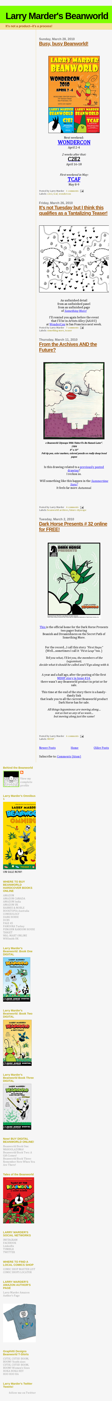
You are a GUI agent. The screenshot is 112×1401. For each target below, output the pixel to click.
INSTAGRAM (10, 1240)
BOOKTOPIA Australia (16, 911)
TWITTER (9, 1252)
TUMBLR (8, 1249)
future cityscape (77, 510)
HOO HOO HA (11, 1374)
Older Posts (101, 747)
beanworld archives (57, 510)
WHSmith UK (11, 938)
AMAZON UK (10, 904)
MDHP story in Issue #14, (74, 678)
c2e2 (49, 194)
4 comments (72, 507)
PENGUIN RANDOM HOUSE (19, 929)
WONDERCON (74, 142)
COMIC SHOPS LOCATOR (17, 1272)
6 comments (72, 736)
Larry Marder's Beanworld (57, 16)
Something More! (75, 311)
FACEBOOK (9, 1243)
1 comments (72, 191)
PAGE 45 (8, 923)
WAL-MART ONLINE (15, 935)
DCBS (6, 920)
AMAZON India (12, 901)
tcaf (56, 194)
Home (74, 747)
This (43, 627)
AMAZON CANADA (14, 898)
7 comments (72, 327)
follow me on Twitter (22, 1392)
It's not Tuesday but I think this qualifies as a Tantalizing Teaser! (73, 210)
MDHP (50, 739)
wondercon (65, 194)
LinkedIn (8, 1246)
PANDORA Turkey (13, 926)
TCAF (74, 179)
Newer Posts (47, 747)
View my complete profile (26, 782)
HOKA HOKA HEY (13, 1371)
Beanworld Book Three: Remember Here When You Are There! (19, 1161)
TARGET (8, 932)
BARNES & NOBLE (13, 908)
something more (55, 330)
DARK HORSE (11, 917)
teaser (68, 330)
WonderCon (57, 324)
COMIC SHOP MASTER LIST (19, 1269)
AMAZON (8, 895)
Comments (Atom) (69, 756)
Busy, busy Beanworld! (63, 43)
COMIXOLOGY (11, 914)
